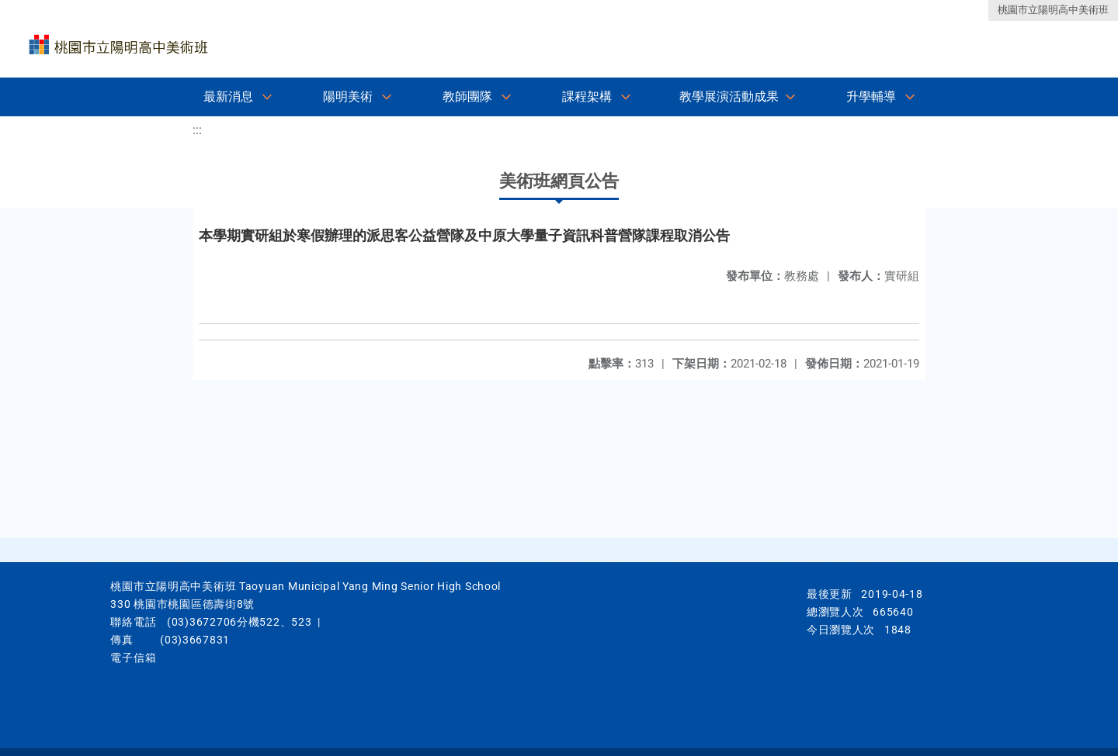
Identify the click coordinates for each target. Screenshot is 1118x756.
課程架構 (587, 96)
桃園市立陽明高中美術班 (1053, 10)
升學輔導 (871, 96)
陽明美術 (348, 96)
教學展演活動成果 (729, 96)
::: (197, 130)
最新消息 (228, 96)
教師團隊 (467, 96)
